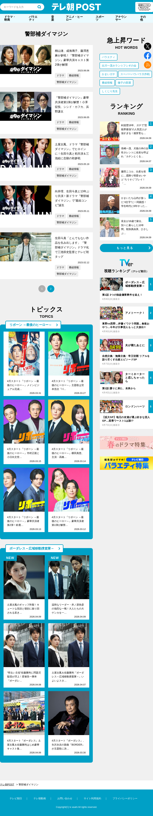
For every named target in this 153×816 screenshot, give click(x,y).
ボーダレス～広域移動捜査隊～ (31, 548)
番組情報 (74, 75)
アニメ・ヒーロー (74, 18)
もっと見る (125, 247)
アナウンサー (121, 18)
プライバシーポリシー (125, 798)
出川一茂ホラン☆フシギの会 (119, 65)
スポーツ (100, 18)
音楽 (52, 18)
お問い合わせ (64, 798)
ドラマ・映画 (10, 18)
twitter (147, 46)
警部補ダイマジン (66, 82)
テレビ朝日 (16, 798)
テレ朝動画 (39, 798)
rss (147, 64)
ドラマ (60, 75)
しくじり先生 (110, 91)
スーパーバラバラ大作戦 (135, 74)
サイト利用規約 (92, 798)
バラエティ (33, 18)
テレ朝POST (76, 7)
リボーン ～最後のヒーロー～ (30, 325)
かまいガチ (108, 74)
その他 (143, 18)
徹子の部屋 (124, 82)
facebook (147, 55)
